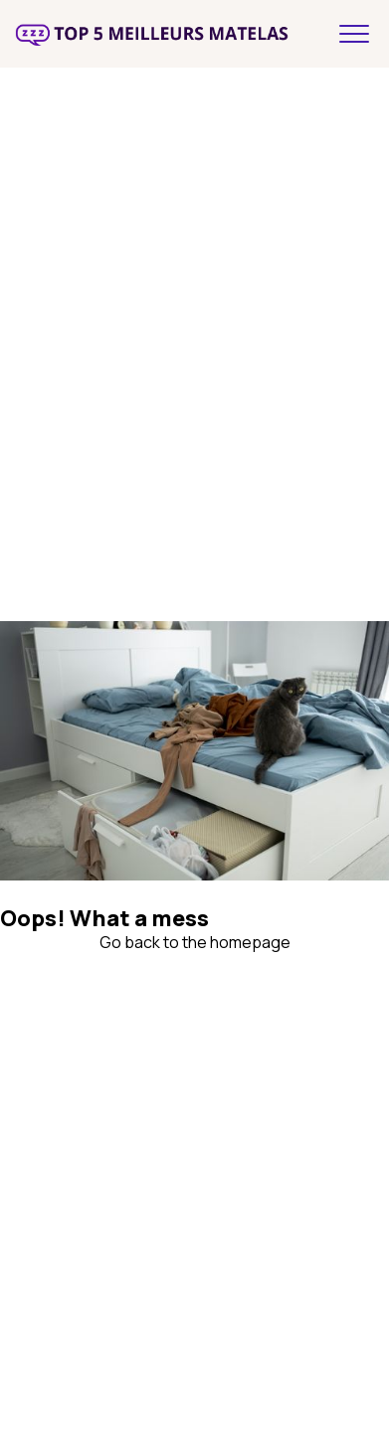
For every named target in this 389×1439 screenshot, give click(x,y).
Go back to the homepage (195, 942)
